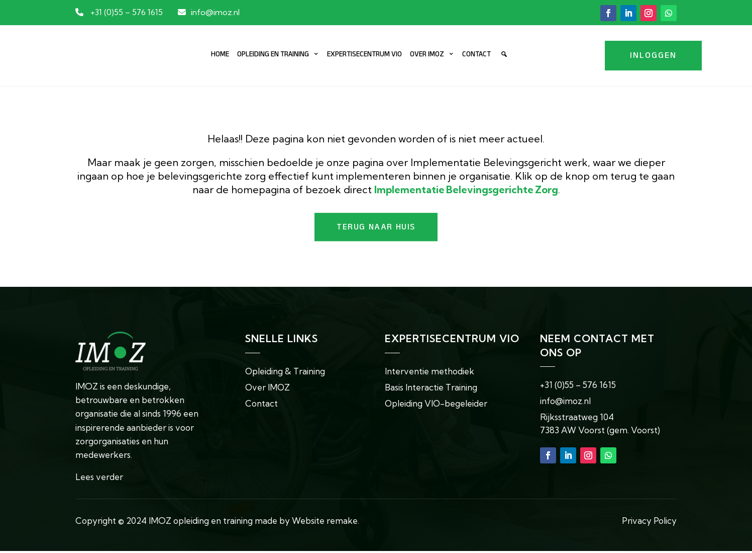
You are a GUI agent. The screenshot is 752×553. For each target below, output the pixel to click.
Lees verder (99, 478)
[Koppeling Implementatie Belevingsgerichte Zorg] (466, 190)
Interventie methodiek (429, 372)
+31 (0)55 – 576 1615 (126, 12)
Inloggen (653, 57)
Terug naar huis (376, 229)
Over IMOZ (427, 55)
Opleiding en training (273, 55)
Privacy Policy (649, 522)
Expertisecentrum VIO (364, 55)
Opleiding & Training (285, 372)
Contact (476, 55)
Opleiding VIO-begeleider (436, 405)
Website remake (325, 522)
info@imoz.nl (215, 12)
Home (220, 55)
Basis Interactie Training (431, 388)
